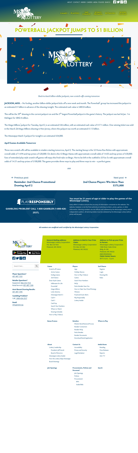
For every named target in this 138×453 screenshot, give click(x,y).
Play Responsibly (79, 297)
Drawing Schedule (56, 312)
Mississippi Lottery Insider (57, 356)
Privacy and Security (80, 350)
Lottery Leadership (55, 347)
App (75, 269)
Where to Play (123, 13)
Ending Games (55, 275)
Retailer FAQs (78, 329)
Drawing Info (104, 275)
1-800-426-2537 (21, 298)
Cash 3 (53, 300)
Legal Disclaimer (79, 353)
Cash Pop (54, 303)
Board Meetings (54, 361)
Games (63, 13)
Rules (101, 277)
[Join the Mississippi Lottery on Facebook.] (114, 1)
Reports (102, 353)
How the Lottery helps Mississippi (59, 358)
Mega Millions (55, 289)
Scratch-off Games (55, 269)
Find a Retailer (78, 332)
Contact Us (76, 344)
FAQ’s (76, 283)
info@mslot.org (17, 305)
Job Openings (52, 368)
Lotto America (55, 292)
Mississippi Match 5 (57, 295)
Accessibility (78, 347)
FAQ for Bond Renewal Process (84, 324)
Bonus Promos (98, 13)
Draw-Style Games (55, 280)
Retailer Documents (80, 335)
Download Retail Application (83, 338)
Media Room (102, 344)
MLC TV (102, 356)
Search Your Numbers (58, 306)
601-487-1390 (28, 285)
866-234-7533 (26, 283)
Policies (76, 376)
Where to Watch (56, 309)
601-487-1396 (17, 292)
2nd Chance (86, 13)
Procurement (78, 379)
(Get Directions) (105, 254)
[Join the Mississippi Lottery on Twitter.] (118, 1)
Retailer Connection (80, 326)
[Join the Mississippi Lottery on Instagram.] (121, 1)
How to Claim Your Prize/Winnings (85, 289)
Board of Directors (57, 353)
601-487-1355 (17, 276)
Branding (102, 347)
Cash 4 (53, 297)
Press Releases (104, 350)
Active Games (55, 272)
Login (101, 272)
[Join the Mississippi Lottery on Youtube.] (125, 1)
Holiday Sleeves (79, 272)
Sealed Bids (79, 384)
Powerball (54, 286)
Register (102, 269)
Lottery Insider (79, 300)
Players (75, 13)
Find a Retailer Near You (81, 286)
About (49, 344)
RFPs (77, 381)
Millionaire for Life (57, 283)
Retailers (110, 13)
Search (100, 368)
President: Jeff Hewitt (57, 350)
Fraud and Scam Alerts (81, 295)
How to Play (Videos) (56, 314)
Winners (77, 292)
